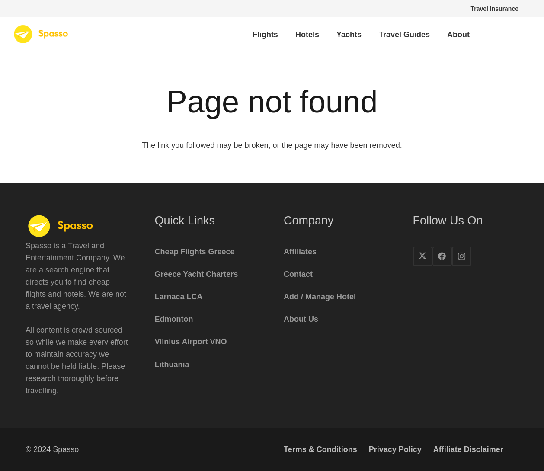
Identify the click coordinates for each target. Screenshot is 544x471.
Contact (298, 274)
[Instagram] (461, 256)
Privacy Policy (395, 449)
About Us (301, 319)
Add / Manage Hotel (320, 296)
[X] (422, 256)
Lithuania (172, 364)
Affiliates (300, 251)
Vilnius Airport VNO (191, 341)
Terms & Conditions (320, 449)
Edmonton (174, 319)
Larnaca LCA (179, 296)
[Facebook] (442, 256)
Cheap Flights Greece (195, 251)
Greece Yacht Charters (196, 274)
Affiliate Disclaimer (468, 449)
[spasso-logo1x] (41, 34)
